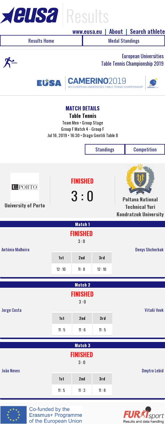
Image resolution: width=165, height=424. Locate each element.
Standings (104, 149)
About (116, 31)
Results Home (41, 40)
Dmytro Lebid (153, 370)
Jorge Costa (11, 310)
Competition (145, 149)
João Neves (10, 370)
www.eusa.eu (87, 31)
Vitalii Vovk (154, 310)
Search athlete (147, 31)
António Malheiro (15, 249)
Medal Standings (124, 40)
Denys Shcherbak (149, 249)
